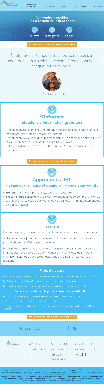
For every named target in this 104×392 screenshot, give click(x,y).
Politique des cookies (84, 349)
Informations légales (84, 344)
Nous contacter (58, 349)
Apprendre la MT (59, 344)
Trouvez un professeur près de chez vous (52, 44)
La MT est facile (35, 344)
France (77, 355)
